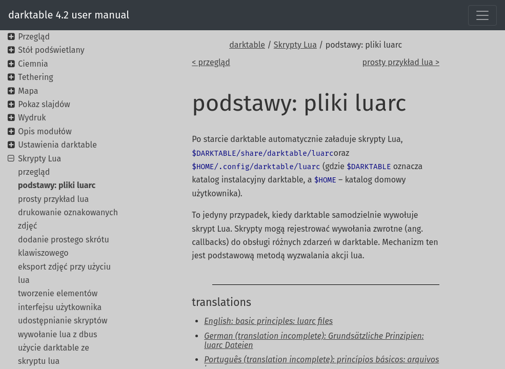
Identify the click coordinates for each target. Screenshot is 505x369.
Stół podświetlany (51, 50)
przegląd (34, 172)
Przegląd (34, 37)
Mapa (28, 91)
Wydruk (32, 117)
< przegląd (211, 62)
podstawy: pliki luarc (56, 185)
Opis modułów (44, 131)
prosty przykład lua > (400, 62)
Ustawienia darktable (57, 145)
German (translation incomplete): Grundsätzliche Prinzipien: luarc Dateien (313, 340)
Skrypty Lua (295, 45)
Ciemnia (33, 64)
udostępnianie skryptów (62, 320)
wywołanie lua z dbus (57, 334)
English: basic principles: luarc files (268, 321)
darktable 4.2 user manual (68, 15)
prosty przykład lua (53, 199)
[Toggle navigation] (482, 15)
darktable (247, 45)
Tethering (35, 77)
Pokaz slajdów (44, 104)
